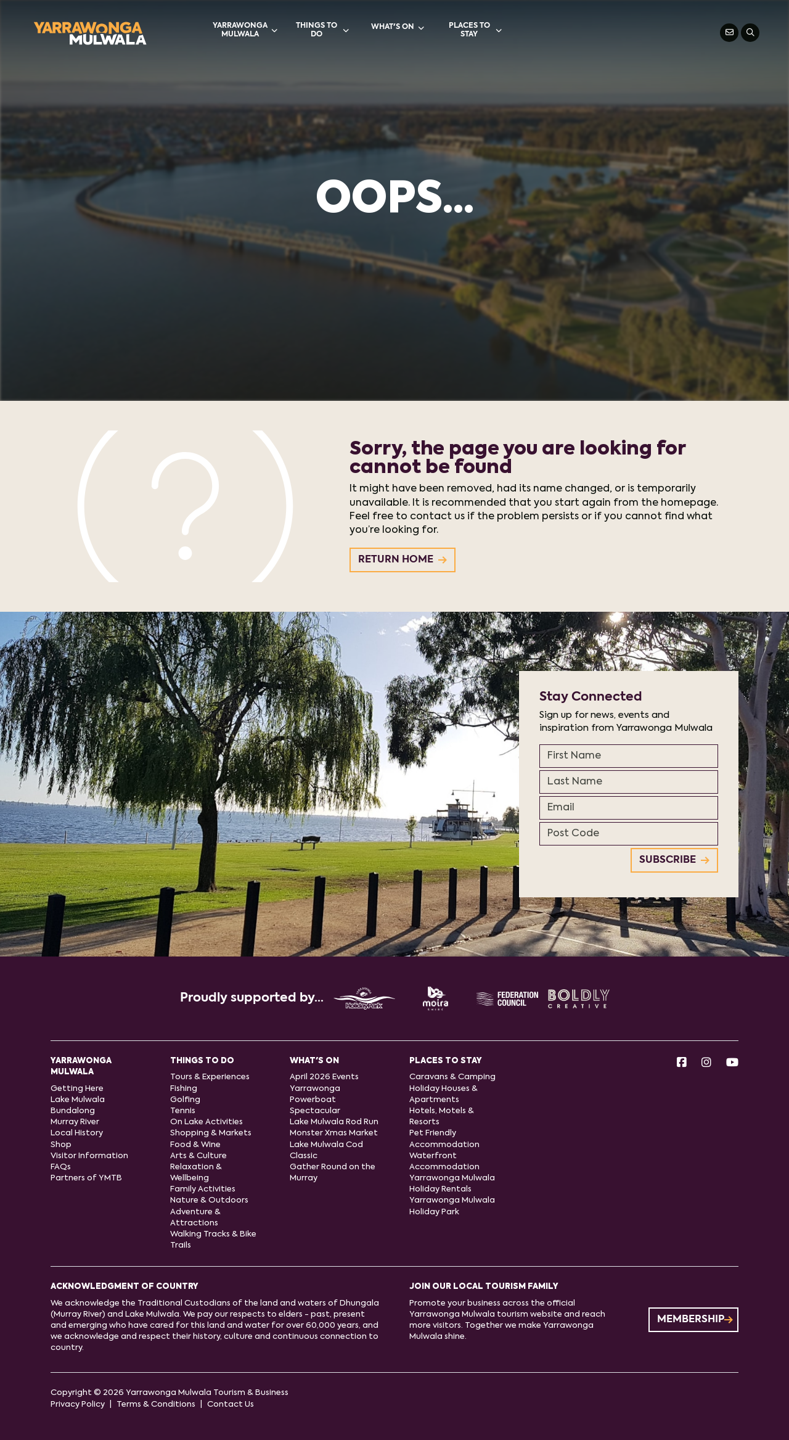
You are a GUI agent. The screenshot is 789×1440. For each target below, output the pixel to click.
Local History (77, 1133)
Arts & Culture (198, 1156)
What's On (397, 28)
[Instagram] (706, 1063)
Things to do (323, 30)
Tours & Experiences (210, 1077)
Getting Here (77, 1089)
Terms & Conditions (156, 1405)
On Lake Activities (206, 1122)
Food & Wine (195, 1145)
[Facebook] (682, 1063)
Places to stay (475, 30)
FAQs (61, 1167)
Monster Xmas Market (334, 1133)
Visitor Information (89, 1156)
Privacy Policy (78, 1405)
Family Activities (202, 1189)
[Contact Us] (729, 32)
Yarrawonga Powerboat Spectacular (315, 1100)
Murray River (75, 1122)
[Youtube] (732, 1063)
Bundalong (73, 1111)
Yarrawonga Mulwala (245, 30)
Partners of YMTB (86, 1178)
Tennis (182, 1111)
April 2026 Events (324, 1077)
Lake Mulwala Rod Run (334, 1122)
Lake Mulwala (78, 1100)
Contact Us (230, 1405)
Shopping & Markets (210, 1133)
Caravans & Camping (452, 1077)
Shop (61, 1145)
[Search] (750, 32)
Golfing (185, 1100)
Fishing (183, 1089)
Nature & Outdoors (209, 1200)
